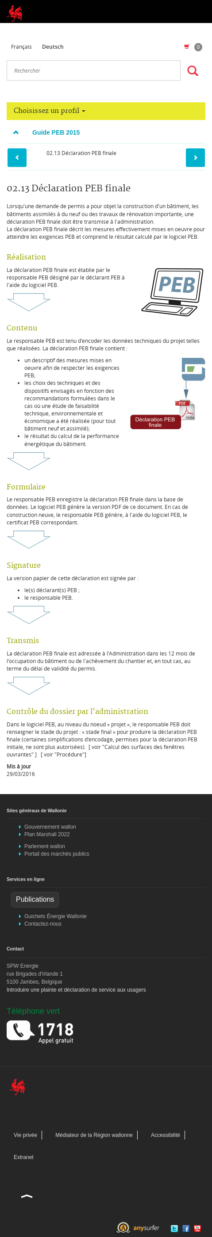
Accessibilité (165, 1135)
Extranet (24, 1157)
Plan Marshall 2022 (47, 834)
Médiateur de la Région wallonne (94, 1135)
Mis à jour (19, 766)
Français (21, 46)
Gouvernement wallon (50, 827)
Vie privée (25, 1135)
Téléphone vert (33, 1011)
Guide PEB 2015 (43, 132)
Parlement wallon (44, 846)
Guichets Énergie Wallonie (55, 916)
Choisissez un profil (49, 111)
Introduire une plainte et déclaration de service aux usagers (76, 990)
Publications (35, 899)
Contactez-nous (43, 924)
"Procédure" (69, 754)
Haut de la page (27, 1195)
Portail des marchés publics (56, 854)
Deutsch (53, 46)
